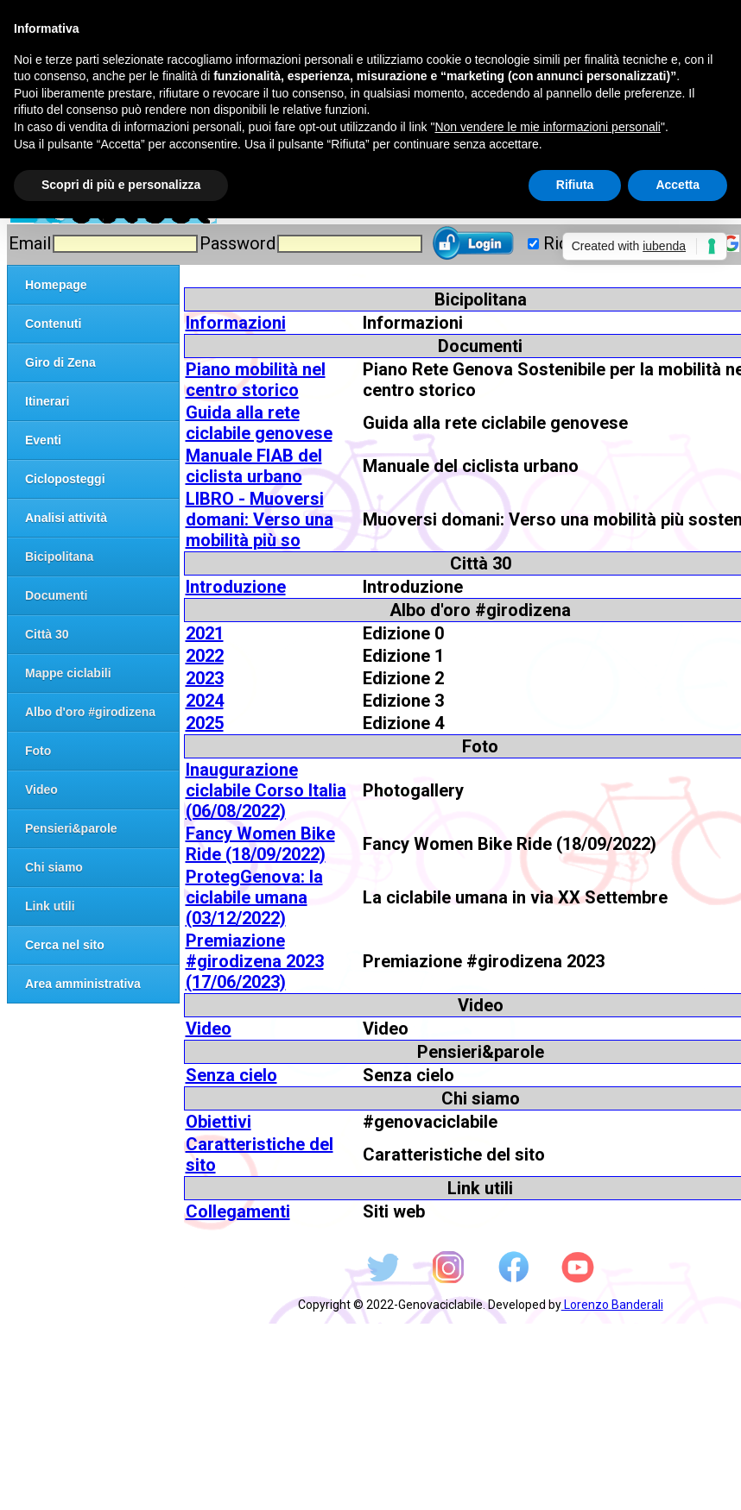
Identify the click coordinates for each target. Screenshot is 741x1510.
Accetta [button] (678, 185)
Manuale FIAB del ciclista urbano (254, 466)
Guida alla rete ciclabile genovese (259, 423)
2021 (205, 633)
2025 (205, 723)
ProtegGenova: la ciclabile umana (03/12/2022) (254, 897)
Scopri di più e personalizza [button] (120, 185)
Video (208, 1028)
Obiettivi (218, 1121)
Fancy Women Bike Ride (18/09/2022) (260, 844)
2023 (205, 678)
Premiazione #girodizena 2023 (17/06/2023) (255, 961)
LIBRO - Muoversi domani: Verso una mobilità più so (259, 519)
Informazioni (236, 322)
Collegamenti (238, 1211)
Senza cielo (231, 1075)
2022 (205, 655)
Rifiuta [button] (575, 185)
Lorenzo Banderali (612, 1305)
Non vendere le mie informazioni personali (547, 127)
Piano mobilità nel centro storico (256, 379)
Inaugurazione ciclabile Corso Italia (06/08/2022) (266, 790)
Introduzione (236, 586)
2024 (205, 700)
